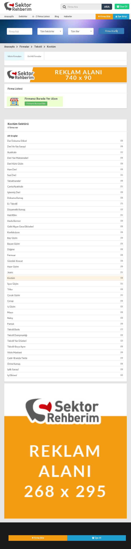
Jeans (65, 272)
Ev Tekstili (65, 203)
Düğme (65, 249)
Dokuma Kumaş (65, 197)
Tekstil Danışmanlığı (65, 335)
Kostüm (51, 46)
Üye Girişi (121, 16)
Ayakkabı (65, 152)
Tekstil (38, 46)
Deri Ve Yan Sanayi (65, 146)
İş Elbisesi (65, 375)
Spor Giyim (65, 283)
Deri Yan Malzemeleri (65, 157)
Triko (65, 289)
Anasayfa (9, 16)
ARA (107, 6)
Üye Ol (96, 538)
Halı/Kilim (65, 215)
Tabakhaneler (65, 180)
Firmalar (24, 46)
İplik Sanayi (65, 369)
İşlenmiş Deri (65, 192)
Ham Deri (65, 169)
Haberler (68, 16)
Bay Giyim (65, 237)
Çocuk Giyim (65, 295)
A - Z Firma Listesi (41, 16)
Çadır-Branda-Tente (65, 358)
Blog (57, 16)
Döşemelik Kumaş (65, 209)
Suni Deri (65, 175)
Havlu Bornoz (65, 220)
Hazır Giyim (65, 266)
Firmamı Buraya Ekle (36, 103)
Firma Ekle (104, 16)
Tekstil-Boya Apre (65, 346)
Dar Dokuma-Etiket (65, 140)
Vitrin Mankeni (65, 352)
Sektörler (23, 16)
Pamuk (65, 323)
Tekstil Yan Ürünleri (65, 340)
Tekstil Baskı (65, 329)
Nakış (65, 317)
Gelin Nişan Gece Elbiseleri (65, 226)
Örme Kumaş (65, 363)
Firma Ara (111, 30)
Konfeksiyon (65, 232)
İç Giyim (65, 306)
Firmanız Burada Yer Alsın (41, 98)
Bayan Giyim (65, 243)
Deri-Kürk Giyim (65, 163)
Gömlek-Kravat (65, 260)
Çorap (65, 300)
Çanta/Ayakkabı (65, 186)
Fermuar (65, 255)
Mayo (65, 312)
